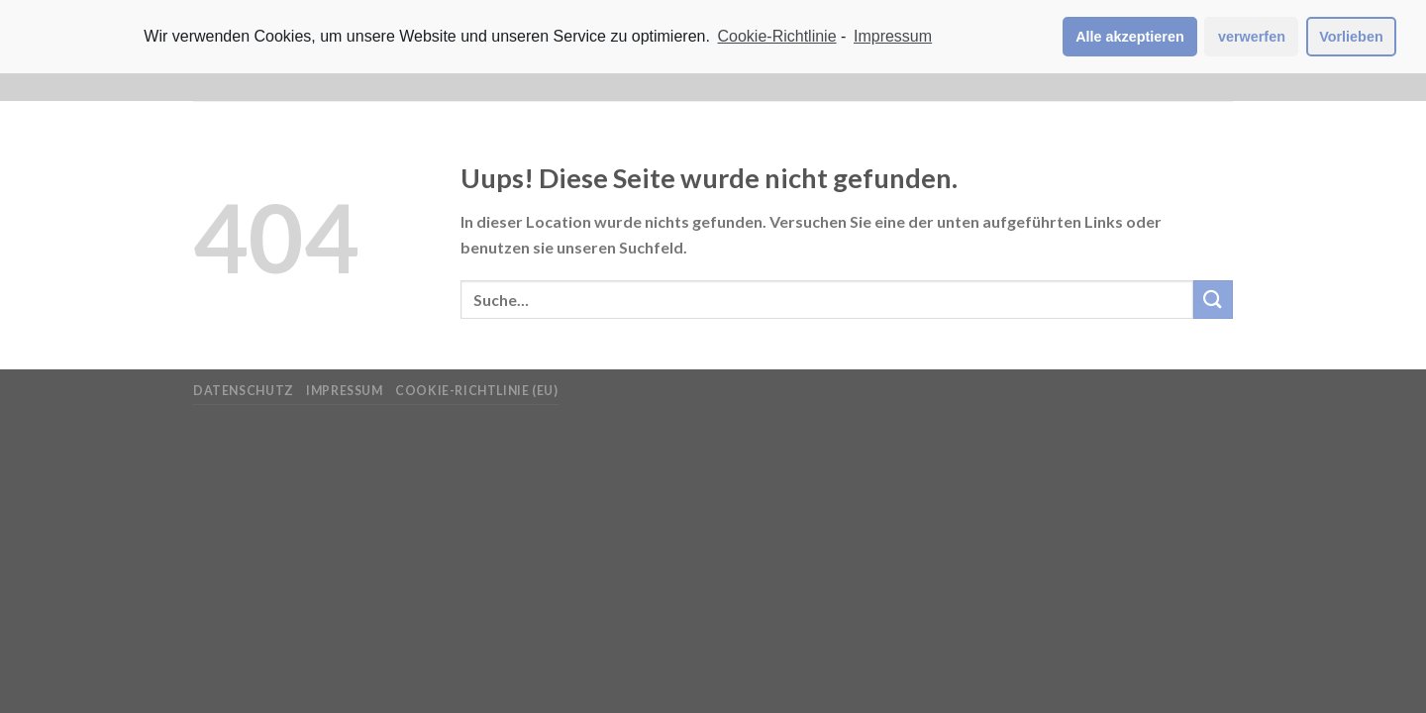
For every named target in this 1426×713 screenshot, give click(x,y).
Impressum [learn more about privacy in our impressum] (893, 36)
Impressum (344, 390)
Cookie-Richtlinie (777, 36)
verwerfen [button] (1251, 37)
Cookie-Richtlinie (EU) (476, 390)
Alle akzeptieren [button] (1129, 37)
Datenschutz (243, 390)
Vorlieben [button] (1351, 37)
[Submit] (1213, 299)
